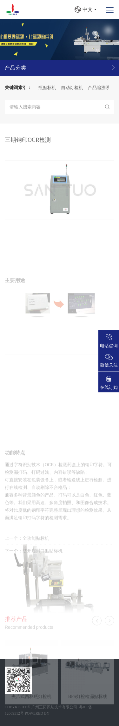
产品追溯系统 (103, 87)
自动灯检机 (74, 87)
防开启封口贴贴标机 (43, 555)
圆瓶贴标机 (47, 87)
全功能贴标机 (36, 542)
